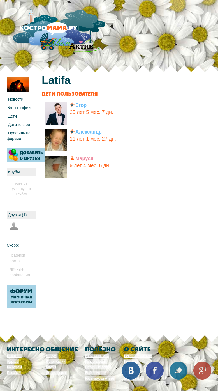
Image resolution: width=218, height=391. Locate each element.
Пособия (13, 373)
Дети (12, 116)
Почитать (14, 356)
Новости (15, 99)
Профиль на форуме (19, 136)
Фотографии (19, 107)
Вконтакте (131, 371)
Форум (51, 356)
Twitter (178, 371)
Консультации (96, 362)
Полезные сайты (98, 367)
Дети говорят (20, 124)
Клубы (51, 367)
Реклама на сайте (138, 356)
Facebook (155, 371)
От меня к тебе (96, 356)
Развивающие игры (100, 378)
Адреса (12, 362)
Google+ (202, 371)
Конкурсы (14, 367)
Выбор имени (95, 373)
